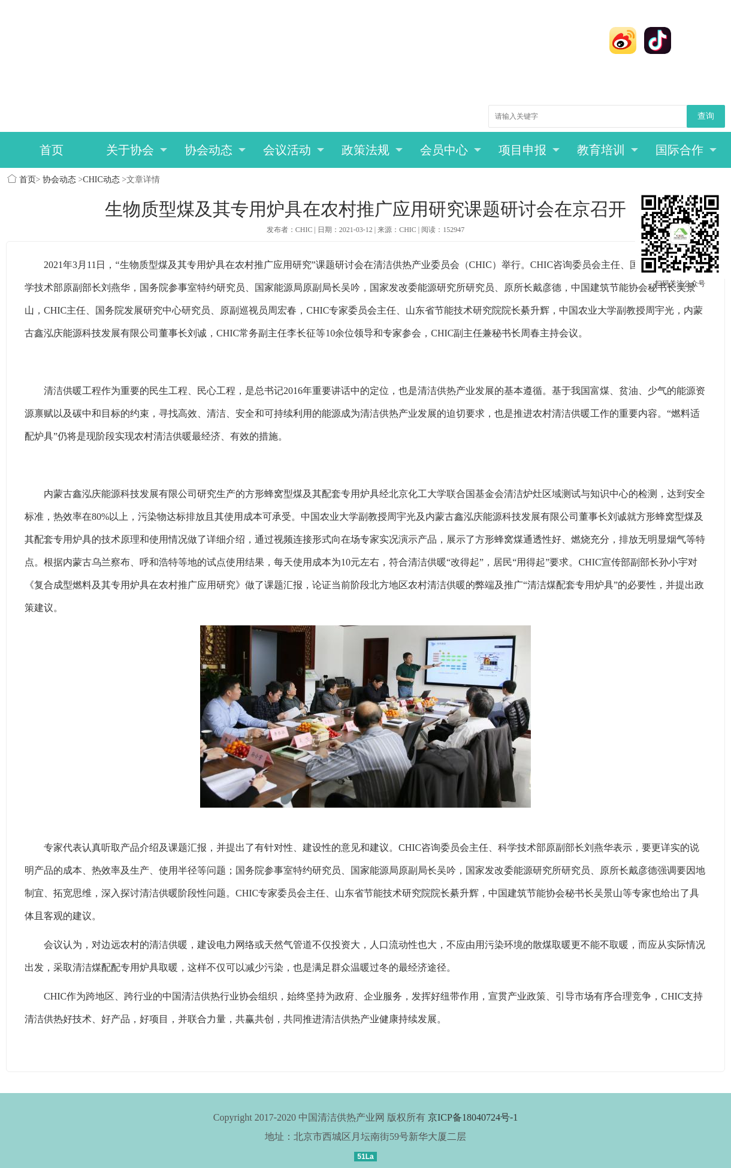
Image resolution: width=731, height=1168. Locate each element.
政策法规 (372, 149)
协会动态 (215, 149)
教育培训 (608, 149)
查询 (705, 116)
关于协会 (137, 149)
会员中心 (451, 149)
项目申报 (529, 149)
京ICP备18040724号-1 (473, 1117)
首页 (52, 149)
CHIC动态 (101, 179)
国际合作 (686, 149)
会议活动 (294, 149)
